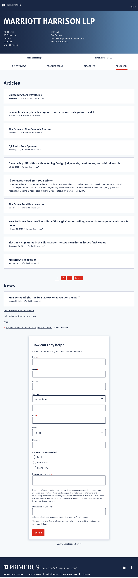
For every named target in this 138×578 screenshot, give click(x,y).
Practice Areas (55, 66)
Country (35, 394)
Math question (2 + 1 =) (42, 507)
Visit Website (33, 57)
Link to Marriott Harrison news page (20, 315)
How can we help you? (41, 474)
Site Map (86, 575)
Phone (35, 381)
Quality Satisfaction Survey (69, 544)
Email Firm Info (102, 57)
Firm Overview (18, 66)
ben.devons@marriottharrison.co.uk (68, 38)
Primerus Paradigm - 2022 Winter (33, 180)
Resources (122, 66)
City (34, 415)
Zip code (35, 440)
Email (34, 369)
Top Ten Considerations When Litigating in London (29, 327)
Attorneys (89, 66)
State (34, 428)
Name (34, 356)
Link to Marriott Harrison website (19, 310)
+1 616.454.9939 (70, 575)
